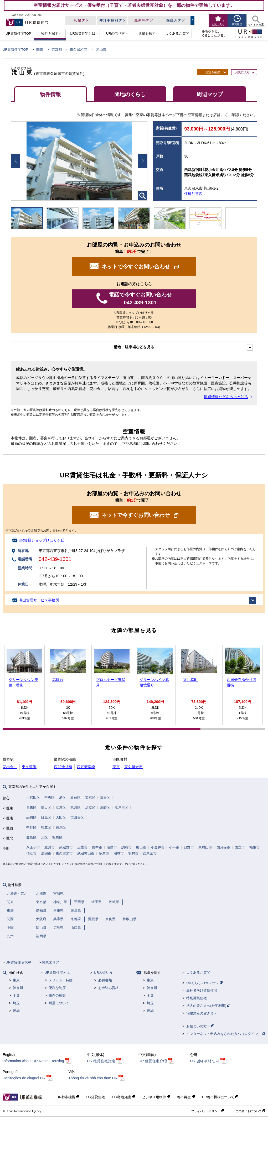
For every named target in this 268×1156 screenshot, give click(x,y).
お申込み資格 (108, 988)
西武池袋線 (63, 767)
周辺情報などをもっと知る (226, 397)
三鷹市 (82, 847)
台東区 (31, 807)
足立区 (90, 807)
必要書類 (105, 980)
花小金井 (10, 767)
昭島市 (112, 847)
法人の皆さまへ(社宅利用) (208, 1006)
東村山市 (205, 847)
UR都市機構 (67, 1097)
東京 (116, 767)
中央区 (49, 797)
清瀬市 (46, 853)
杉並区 (46, 827)
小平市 (174, 847)
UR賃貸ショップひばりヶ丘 (41, 540)
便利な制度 (57, 988)
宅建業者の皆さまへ (201, 1013)
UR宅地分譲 (123, 1097)
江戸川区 (121, 807)
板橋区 (57, 837)
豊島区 (31, 837)
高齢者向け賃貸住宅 (201, 990)
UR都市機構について (220, 1097)
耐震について (59, 1003)
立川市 (49, 847)
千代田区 (33, 797)
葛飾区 (105, 807)
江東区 (61, 807)
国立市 (240, 847)
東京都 (56, 49)
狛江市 (31, 853)
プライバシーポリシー (207, 1111)
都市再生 (186, 1097)
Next (142, 161)
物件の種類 (57, 995)
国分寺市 (223, 847)
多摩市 (104, 853)
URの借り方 (103, 973)
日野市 (189, 847)
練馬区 (61, 827)
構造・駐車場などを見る (134, 347)
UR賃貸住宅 (95, 1097)
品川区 (31, 817)
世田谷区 (77, 817)
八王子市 (33, 847)
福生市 (254, 847)
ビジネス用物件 (156, 1097)
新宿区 (75, 797)
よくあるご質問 (198, 973)
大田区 (61, 817)
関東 (39, 49)
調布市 (126, 847)
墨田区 (46, 807)
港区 (62, 797)
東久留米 (29, 767)
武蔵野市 (66, 847)
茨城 (16, 1011)
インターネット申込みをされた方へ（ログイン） (225, 1034)
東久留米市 (78, 49)
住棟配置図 (193, 193)
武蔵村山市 (85, 853)
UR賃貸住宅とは (57, 973)
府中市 (97, 847)
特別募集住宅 (196, 998)
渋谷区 (105, 797)
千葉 (16, 995)
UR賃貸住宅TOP (15, 49)
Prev (15, 161)
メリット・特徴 (61, 980)
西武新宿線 (86, 767)
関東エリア (50, 962)
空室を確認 (212, 72)
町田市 (141, 847)
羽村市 (133, 853)
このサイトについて (250, 1111)
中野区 (31, 827)
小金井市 (157, 847)
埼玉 (16, 1003)
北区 (44, 837)
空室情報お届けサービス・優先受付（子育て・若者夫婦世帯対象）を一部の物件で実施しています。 (134, 5)
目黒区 (46, 817)
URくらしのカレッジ (204, 983)
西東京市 (150, 853)
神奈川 (18, 988)
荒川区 (75, 807)
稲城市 (119, 853)
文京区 (90, 797)
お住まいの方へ (200, 1026)
